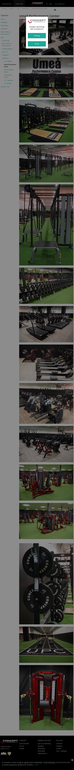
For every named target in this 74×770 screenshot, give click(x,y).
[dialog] (37, 33)
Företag (37, 36)
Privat (37, 44)
